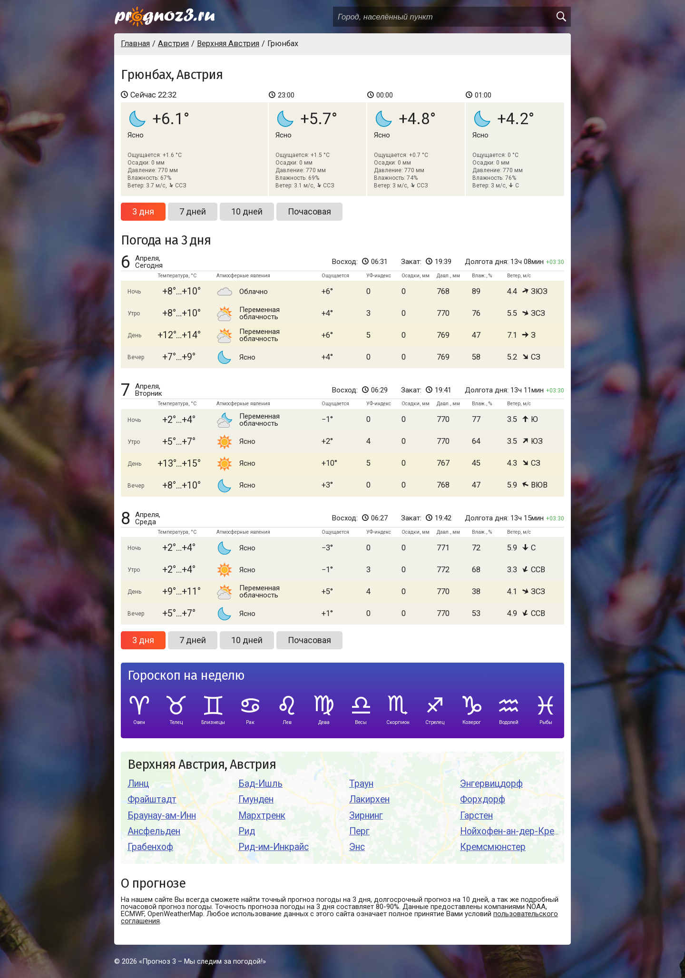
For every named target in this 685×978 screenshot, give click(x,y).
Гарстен (476, 815)
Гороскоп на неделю (186, 675)
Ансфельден (153, 831)
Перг (359, 831)
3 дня (143, 211)
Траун (361, 783)
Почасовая (309, 211)
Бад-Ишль (260, 783)
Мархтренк (261, 815)
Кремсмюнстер (493, 846)
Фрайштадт (151, 799)
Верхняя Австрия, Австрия (201, 764)
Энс (357, 846)
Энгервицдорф (491, 783)
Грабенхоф (150, 846)
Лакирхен (369, 799)
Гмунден (256, 799)
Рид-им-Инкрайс (273, 846)
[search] (561, 17)
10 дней (247, 211)
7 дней (192, 211)
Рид (246, 831)
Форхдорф (482, 799)
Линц (138, 783)
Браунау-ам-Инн (161, 815)
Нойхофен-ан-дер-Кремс (513, 831)
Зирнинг (366, 815)
